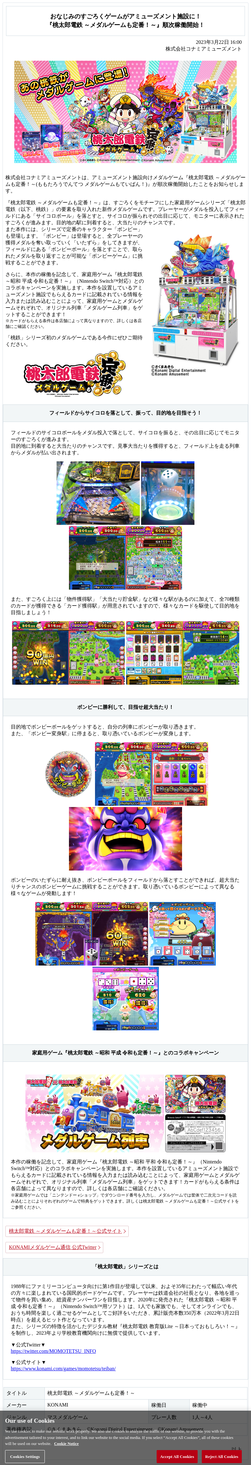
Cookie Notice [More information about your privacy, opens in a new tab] (66, 1446)
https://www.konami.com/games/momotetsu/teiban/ (63, 1368)
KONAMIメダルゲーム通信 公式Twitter (53, 1247)
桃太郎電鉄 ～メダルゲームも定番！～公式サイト (65, 1231)
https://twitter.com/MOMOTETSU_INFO (53, 1351)
